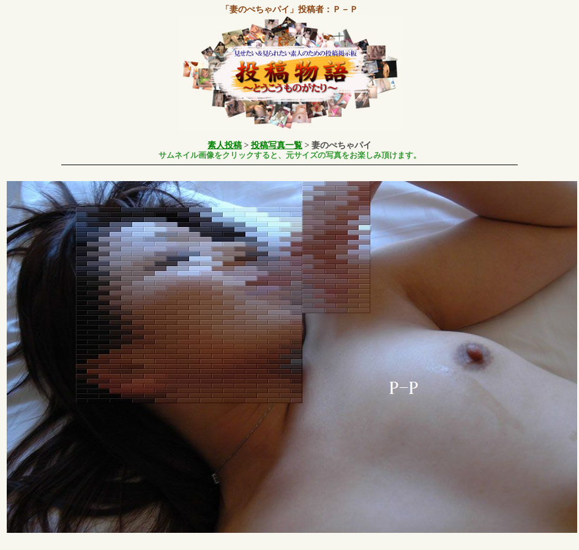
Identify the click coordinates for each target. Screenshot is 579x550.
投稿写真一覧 (276, 145)
